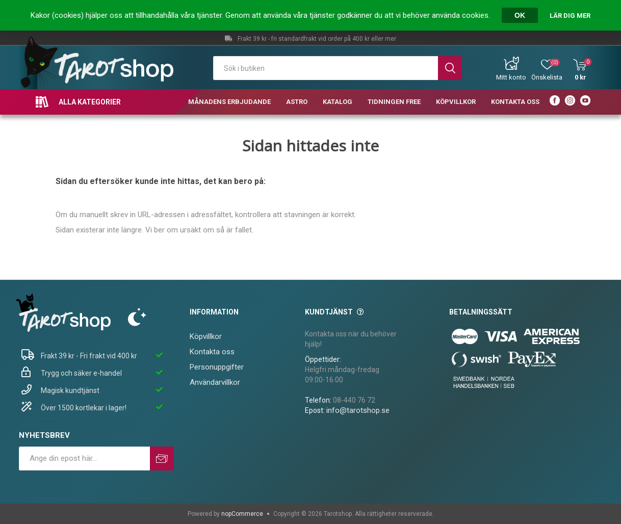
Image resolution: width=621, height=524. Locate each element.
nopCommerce (242, 513)
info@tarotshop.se (358, 410)
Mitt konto (511, 77)
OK (519, 15)
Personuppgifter (217, 367)
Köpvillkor (206, 336)
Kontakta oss (212, 351)
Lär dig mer (570, 15)
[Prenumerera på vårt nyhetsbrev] (84, 458)
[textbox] (325, 68)
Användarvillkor (215, 382)
